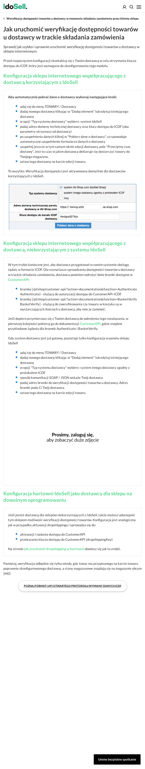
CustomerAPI (18, 279)
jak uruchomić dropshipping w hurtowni (54, 549)
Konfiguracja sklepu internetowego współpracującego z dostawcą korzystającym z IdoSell (64, 79)
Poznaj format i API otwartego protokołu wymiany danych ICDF (72, 585)
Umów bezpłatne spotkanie (117, 759)
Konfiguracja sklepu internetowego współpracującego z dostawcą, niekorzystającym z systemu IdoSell (64, 246)
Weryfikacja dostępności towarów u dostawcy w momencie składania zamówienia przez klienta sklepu (72, 18)
